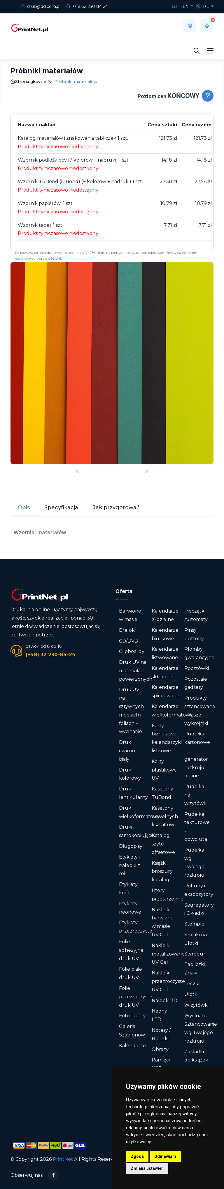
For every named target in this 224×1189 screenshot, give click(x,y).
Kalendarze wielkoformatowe (172, 711)
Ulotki (191, 994)
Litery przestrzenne (167, 895)
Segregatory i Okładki (199, 909)
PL (203, 6)
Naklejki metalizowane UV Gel (168, 954)
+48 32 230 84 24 (87, 6)
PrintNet (63, 1159)
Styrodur (194, 954)
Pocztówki (196, 668)
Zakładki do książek (196, 1056)
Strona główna (28, 81)
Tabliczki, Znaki (195, 969)
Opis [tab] (24, 507)
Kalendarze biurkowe (165, 634)
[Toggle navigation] (210, 51)
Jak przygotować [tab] (116, 507)
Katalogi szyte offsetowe (163, 844)
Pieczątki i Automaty (196, 615)
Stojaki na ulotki (195, 939)
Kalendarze (132, 1045)
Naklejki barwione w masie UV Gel (163, 922)
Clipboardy (131, 651)
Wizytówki (196, 1005)
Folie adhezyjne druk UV (131, 950)
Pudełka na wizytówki (195, 795)
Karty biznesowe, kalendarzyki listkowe (167, 738)
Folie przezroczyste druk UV (135, 996)
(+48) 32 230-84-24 (51, 654)
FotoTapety (132, 1015)
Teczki (191, 983)
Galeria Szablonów (132, 1031)
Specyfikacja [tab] (61, 507)
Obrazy (160, 1049)
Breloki (127, 630)
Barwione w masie (130, 615)
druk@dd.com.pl (40, 6)
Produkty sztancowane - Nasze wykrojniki (199, 710)
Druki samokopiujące (136, 831)
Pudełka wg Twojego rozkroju (194, 862)
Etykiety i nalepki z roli (129, 865)
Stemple (194, 924)
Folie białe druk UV (130, 973)
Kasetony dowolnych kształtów (165, 816)
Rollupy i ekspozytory (198, 890)
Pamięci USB (161, 1064)
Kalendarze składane (165, 673)
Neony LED (159, 1015)
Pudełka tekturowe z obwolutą (197, 826)
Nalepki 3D (164, 1000)
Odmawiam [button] (165, 1156)
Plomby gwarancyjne (199, 653)
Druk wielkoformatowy (139, 812)
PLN (181, 6)
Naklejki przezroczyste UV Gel (168, 981)
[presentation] (77, 471)
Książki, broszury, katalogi (162, 871)
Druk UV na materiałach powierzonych (135, 670)
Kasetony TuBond (162, 793)
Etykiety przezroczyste (135, 927)
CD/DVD (128, 641)
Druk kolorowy (130, 774)
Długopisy (130, 846)
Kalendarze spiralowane (165, 691)
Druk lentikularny (133, 793)
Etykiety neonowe (130, 908)
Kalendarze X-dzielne (165, 615)
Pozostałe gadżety (195, 683)
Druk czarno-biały (128, 750)
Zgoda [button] (137, 1156)
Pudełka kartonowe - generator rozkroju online (197, 754)
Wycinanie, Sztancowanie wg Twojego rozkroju (200, 1028)
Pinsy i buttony (194, 634)
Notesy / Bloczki (161, 1034)
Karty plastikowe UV (164, 770)
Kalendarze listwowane (165, 653)
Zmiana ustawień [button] (147, 1168)
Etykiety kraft (128, 889)
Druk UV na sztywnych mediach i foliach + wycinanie (131, 710)
